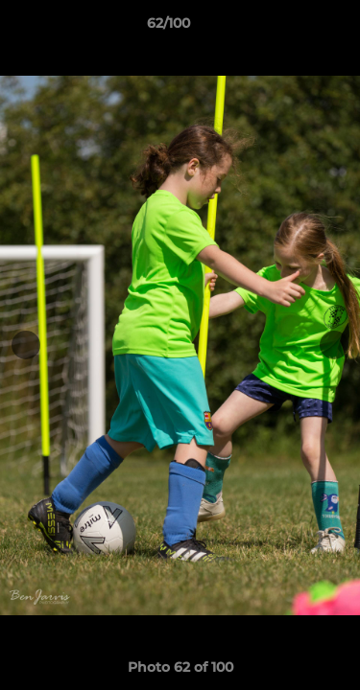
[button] (290, 27)
